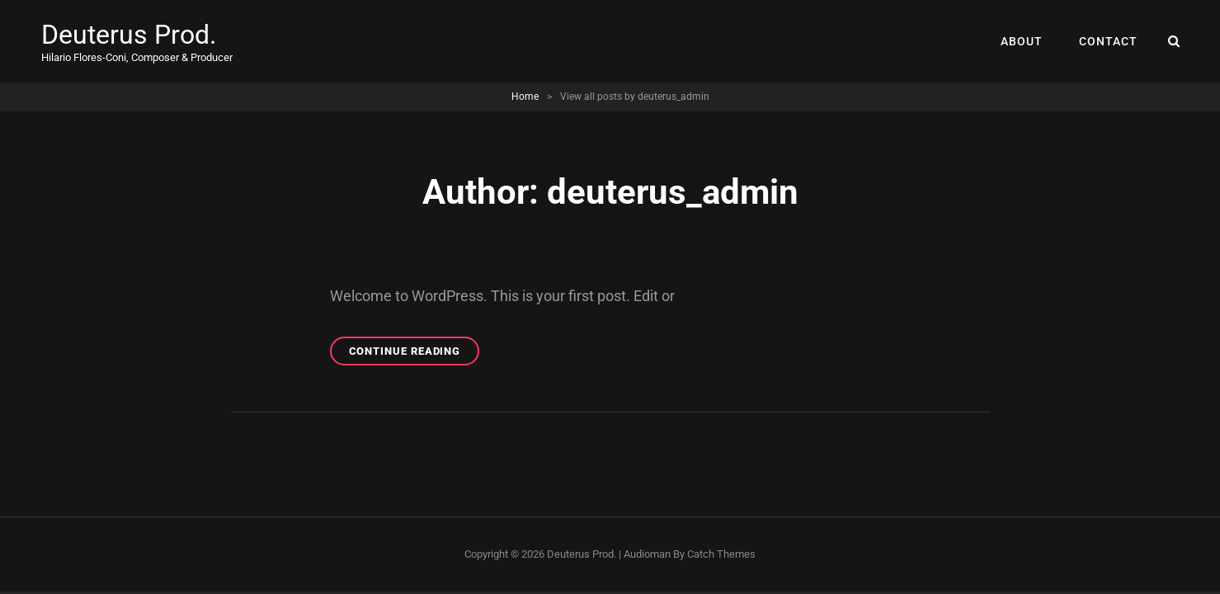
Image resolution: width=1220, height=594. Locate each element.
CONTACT (1108, 41)
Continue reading (414, 353)
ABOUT (1022, 41)
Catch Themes (721, 554)
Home (525, 96)
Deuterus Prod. (128, 34)
